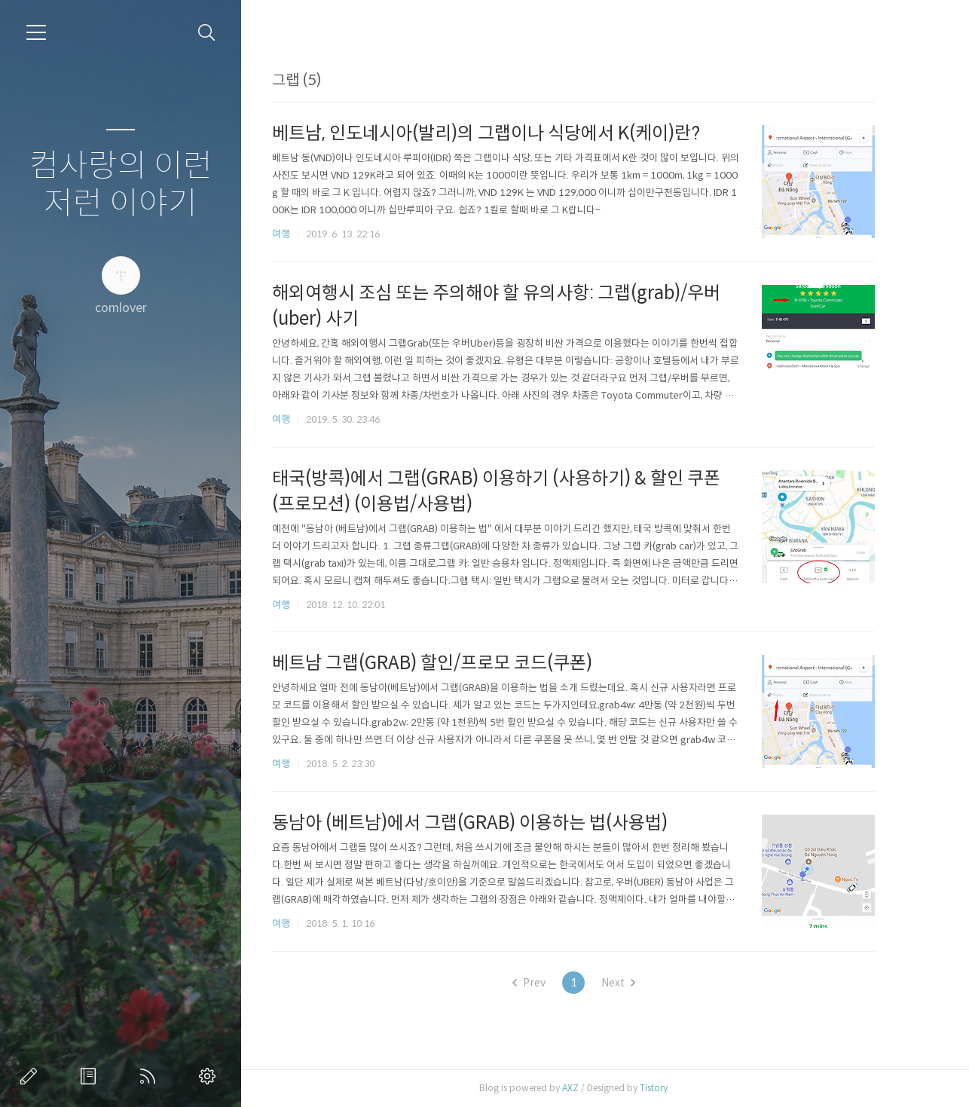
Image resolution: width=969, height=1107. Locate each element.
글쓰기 (32, 1076)
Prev (550, 982)
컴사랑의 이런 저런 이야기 (120, 185)
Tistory (676, 1087)
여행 (304, 234)
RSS (151, 1076)
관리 (210, 1076)
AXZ (593, 1087)
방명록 (91, 1076)
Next (640, 982)
